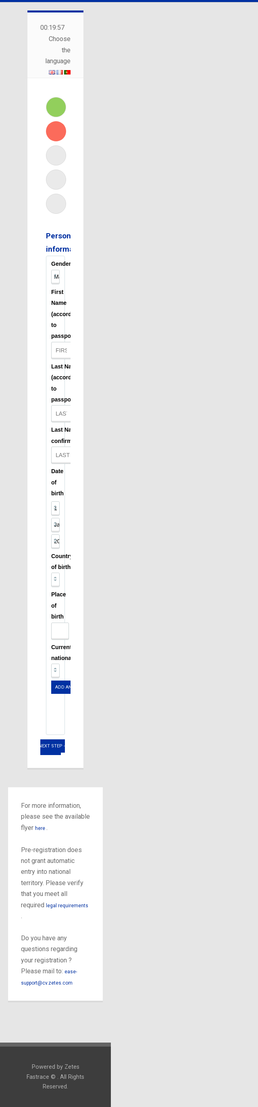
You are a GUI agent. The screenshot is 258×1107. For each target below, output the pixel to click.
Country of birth (62, 561)
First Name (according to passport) (65, 314)
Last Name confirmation (68, 435)
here (40, 828)
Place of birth (58, 605)
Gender (61, 264)
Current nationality (65, 652)
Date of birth (57, 482)
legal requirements (67, 905)
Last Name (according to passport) (65, 383)
